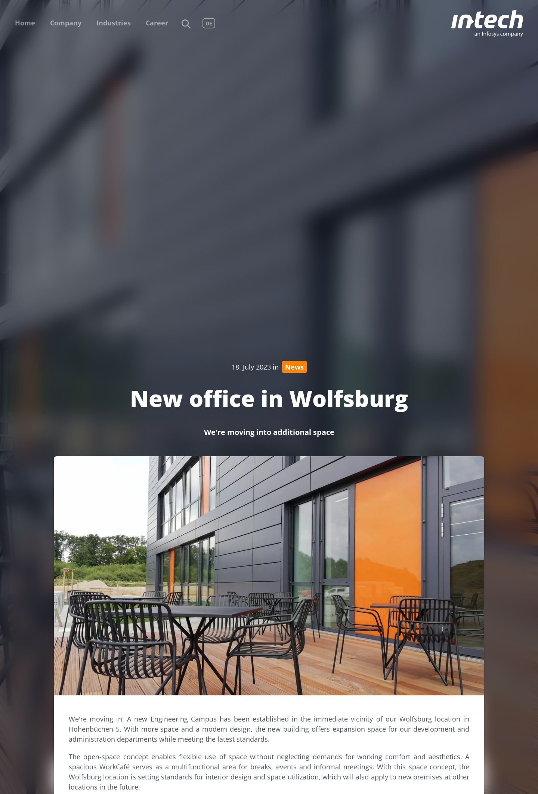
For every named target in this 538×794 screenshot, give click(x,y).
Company (65, 22)
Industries (113, 22)
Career (157, 22)
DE (208, 23)
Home (25, 22)
